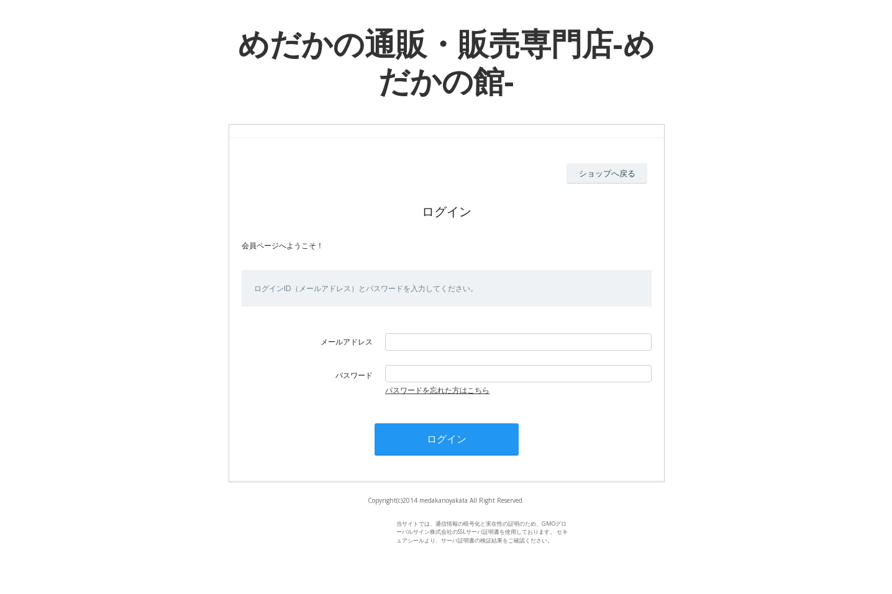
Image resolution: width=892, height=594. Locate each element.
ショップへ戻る (607, 173)
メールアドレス (347, 341)
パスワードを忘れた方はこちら (437, 390)
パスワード (354, 375)
